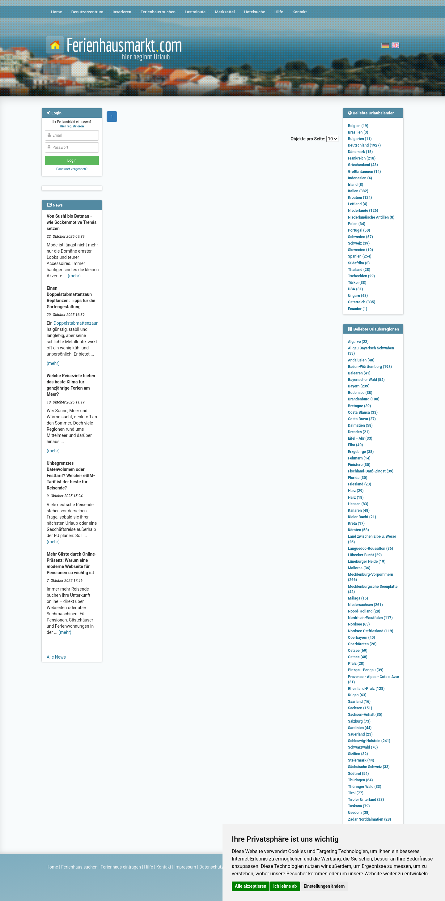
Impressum (185, 867)
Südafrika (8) (359, 263)
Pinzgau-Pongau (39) (366, 670)
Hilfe (278, 12)
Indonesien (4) (360, 178)
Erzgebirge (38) (361, 452)
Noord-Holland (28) (364, 611)
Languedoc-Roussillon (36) (370, 548)
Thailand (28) (359, 269)
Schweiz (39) (359, 243)
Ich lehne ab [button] (285, 886)
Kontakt (299, 12)
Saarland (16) (359, 701)
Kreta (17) (356, 523)
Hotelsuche (254, 12)
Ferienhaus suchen (158, 12)
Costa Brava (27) (362, 419)
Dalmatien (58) (360, 425)
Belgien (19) (358, 126)
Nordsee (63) (359, 624)
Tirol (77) (355, 793)
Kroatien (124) (360, 197)
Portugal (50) (359, 230)
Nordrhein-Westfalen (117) (370, 618)
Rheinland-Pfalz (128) (366, 688)
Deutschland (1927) (364, 145)
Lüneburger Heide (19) (366, 561)
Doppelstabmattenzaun (76, 323)
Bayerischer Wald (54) (366, 380)
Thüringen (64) (360, 780)
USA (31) (355, 289)
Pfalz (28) (356, 663)
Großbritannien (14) (364, 171)
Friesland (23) (359, 484)
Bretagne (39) (359, 406)
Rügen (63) (357, 695)
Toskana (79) (359, 806)
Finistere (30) (359, 465)
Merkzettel (225, 12)
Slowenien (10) (360, 250)
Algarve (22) (358, 341)
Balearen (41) (359, 373)
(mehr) (74, 275)
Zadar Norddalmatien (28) (369, 819)
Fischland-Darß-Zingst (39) (370, 471)
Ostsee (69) (357, 650)
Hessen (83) (358, 504)
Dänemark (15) (360, 152)
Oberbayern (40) (361, 637)
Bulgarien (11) (360, 139)
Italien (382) (358, 191)
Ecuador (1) (357, 309)
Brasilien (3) (358, 132)
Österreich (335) (361, 302)
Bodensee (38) (360, 393)
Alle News (56, 657)
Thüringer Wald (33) (364, 786)
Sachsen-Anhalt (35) (365, 714)
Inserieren (121, 12)
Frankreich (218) (361, 158)
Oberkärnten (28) (362, 644)
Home (56, 12)
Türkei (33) (357, 282)
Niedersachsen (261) (365, 605)
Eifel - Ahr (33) (360, 438)
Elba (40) (355, 445)
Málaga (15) (358, 598)
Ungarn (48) (358, 295)
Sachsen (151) (360, 708)
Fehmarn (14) (359, 458)
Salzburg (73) (359, 721)
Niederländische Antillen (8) (371, 217)
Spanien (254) (359, 256)
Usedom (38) (359, 812)
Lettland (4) (357, 204)
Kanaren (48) (359, 510)
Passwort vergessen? (71, 169)
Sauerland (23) (360, 734)
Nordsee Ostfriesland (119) (370, 631)
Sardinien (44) (359, 728)
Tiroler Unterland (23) (366, 799)
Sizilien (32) (358, 754)
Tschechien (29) (361, 276)
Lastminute (195, 12)
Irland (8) (355, 184)
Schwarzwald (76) (363, 747)
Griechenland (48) (363, 165)
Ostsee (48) (357, 657)
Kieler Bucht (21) (362, 517)
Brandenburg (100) (363, 399)
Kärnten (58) (358, 530)
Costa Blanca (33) (363, 412)
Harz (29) (356, 491)
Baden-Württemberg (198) (370, 367)
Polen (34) (356, 224)
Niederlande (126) (363, 210)
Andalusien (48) (361, 360)
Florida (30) (357, 478)
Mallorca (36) (359, 568)
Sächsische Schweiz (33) (369, 767)
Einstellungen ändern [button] (324, 886)
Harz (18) (356, 497)
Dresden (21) (359, 432)
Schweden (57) (360, 237)
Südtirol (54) (358, 773)
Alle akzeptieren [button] (250, 886)
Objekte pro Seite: (314, 139)
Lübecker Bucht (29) (365, 555)
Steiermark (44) (361, 760)
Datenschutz (211, 867)
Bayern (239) (359, 386)
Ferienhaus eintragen (121, 867)
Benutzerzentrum (87, 12)
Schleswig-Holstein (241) (369, 741)
